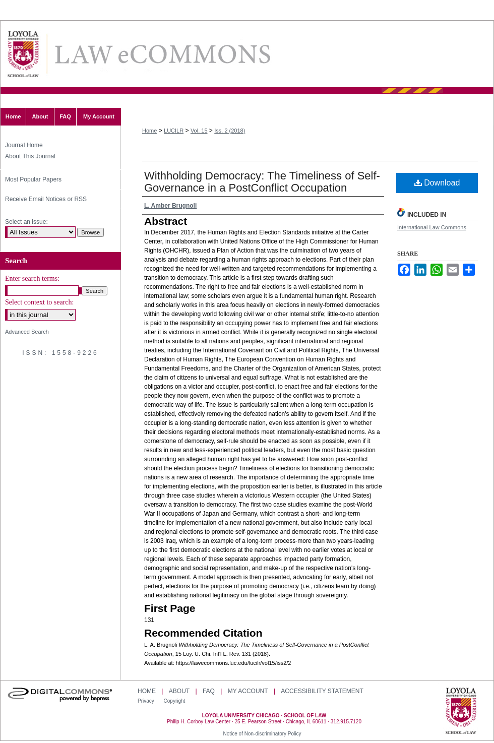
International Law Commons (431, 227)
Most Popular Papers (33, 179)
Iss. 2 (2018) (229, 131)
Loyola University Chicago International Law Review (162, 54)
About (179, 691)
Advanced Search (27, 332)
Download (437, 182)
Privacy (147, 701)
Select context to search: (39, 302)
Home (149, 131)
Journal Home (24, 145)
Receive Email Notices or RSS (46, 199)
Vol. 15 (199, 131)
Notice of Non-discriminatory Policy (262, 733)
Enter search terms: (32, 278)
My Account (248, 691)
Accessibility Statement (322, 691)
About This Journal (30, 156)
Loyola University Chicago (461, 711)
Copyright (175, 701)
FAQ (209, 691)
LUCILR (173, 131)
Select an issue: (26, 221)
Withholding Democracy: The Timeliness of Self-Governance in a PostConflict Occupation (262, 181)
